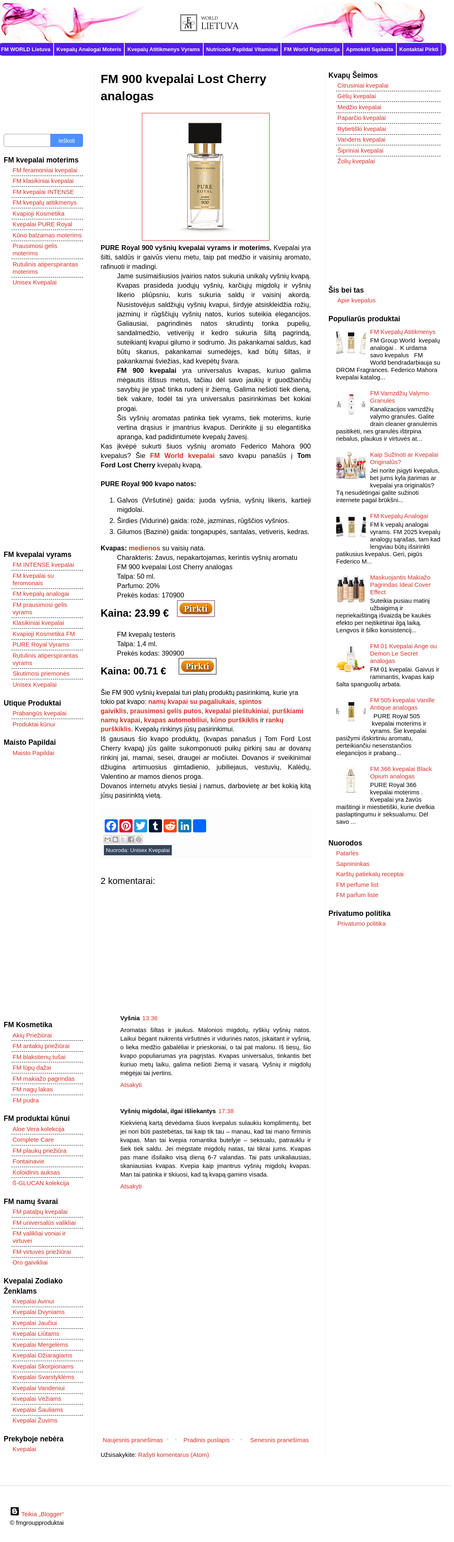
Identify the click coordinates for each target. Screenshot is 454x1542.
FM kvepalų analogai (41, 593)
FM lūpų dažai (32, 1067)
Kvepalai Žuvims (35, 1420)
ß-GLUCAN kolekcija (41, 1182)
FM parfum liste (357, 894)
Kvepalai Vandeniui (39, 1387)
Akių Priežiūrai (32, 1035)
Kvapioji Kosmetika (39, 213)
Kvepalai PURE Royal (42, 224)
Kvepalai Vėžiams (37, 1398)
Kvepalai (24, 1448)
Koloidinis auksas (36, 1172)
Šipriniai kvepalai (360, 150)
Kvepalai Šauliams (38, 1409)
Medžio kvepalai (359, 107)
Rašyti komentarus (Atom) (173, 1454)
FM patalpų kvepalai (40, 1211)
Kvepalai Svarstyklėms (43, 1376)
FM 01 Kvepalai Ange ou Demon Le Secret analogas (403, 653)
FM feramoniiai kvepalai (45, 170)
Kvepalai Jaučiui (35, 1322)
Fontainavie (29, 1161)
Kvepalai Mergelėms (40, 1344)
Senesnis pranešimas (279, 1439)
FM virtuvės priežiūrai (42, 1251)
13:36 (150, 1017)
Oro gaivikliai (30, 1262)
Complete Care (33, 1139)
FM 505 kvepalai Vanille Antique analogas (402, 704)
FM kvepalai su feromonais (33, 579)
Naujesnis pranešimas (133, 1439)
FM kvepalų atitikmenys (45, 202)
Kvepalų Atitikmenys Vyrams (164, 49)
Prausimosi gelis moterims (35, 249)
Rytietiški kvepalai (361, 128)
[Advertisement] (206, 943)
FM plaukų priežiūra (40, 1150)
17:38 (226, 1110)
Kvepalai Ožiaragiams (42, 1355)
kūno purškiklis (234, 720)
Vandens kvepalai (361, 139)
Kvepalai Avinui (33, 1301)
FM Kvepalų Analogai (399, 515)
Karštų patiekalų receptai (370, 873)
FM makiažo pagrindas (44, 1078)
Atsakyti (131, 1084)
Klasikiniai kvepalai (38, 622)
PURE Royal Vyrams (41, 644)
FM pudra (26, 1100)
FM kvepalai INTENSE (43, 191)
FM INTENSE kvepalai (43, 564)
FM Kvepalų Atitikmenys (403, 331)
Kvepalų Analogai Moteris (88, 49)
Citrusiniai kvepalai (363, 85)
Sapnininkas (353, 863)
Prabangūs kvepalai (40, 713)
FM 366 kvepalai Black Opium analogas (401, 772)
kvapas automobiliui (175, 720)
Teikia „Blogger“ (37, 1513)
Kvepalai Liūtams (36, 1333)
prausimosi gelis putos (165, 711)
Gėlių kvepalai (356, 95)
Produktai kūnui (34, 724)
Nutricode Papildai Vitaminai (242, 49)
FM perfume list (357, 884)
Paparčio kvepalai (361, 117)
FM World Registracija (311, 49)
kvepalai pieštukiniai (237, 711)
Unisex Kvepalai (150, 850)
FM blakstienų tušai (39, 1056)
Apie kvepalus (356, 300)
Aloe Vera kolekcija (39, 1128)
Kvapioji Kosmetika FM (44, 633)
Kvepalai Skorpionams (43, 1366)
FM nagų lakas (33, 1089)
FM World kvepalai (182, 455)
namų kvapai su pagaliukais (191, 701)
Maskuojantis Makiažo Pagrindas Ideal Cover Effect (400, 584)
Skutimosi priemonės (41, 673)
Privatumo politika (361, 923)
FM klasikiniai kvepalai (43, 180)
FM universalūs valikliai (44, 1222)
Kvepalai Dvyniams (39, 1311)
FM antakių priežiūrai (41, 1045)
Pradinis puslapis (206, 1439)
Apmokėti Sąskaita (369, 49)
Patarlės (347, 853)
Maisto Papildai (33, 752)
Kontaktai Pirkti (418, 49)
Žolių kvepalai (356, 161)
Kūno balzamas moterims (47, 235)
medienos (144, 548)
